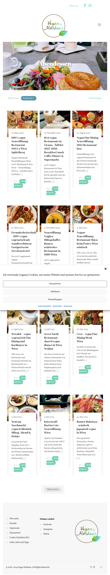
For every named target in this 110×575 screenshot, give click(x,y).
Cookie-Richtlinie (44, 306)
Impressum (67, 306)
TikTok (46, 534)
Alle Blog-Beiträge (54, 69)
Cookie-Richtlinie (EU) (19, 537)
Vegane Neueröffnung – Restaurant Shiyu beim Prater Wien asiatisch (87, 240)
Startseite (36, 69)
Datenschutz (57, 306)
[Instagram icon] (90, 5)
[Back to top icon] (101, 567)
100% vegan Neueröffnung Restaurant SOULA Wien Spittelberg (19, 145)
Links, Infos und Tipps (19, 542)
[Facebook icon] (85, 5)
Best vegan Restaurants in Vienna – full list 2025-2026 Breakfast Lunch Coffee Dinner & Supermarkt (54, 148)
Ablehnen (55, 291)
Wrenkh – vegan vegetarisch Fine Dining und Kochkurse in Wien (21, 341)
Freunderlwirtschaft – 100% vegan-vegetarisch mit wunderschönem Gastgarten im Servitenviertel (23, 241)
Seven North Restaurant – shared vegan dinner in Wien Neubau (53, 341)
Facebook (47, 524)
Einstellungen (55, 299)
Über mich (14, 518)
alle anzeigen (95, 98)
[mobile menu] (99, 25)
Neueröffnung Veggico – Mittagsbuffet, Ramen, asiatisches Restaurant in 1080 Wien (52, 243)
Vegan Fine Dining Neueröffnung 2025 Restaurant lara (87, 143)
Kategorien (28, 98)
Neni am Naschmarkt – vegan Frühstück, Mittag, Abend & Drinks (21, 429)
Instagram (48, 529)
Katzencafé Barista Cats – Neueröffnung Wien (52, 427)
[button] (105, 268)
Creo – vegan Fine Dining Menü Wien (87, 337)
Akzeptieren (55, 283)
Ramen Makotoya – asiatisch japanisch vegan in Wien (87, 427)
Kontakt (13, 523)
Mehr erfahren (20, 183)
